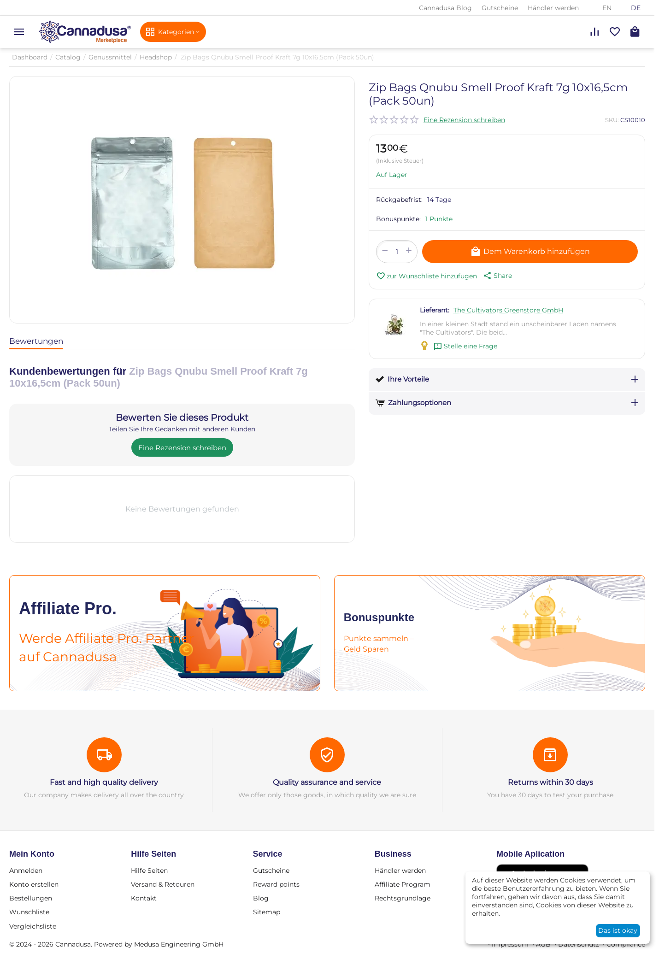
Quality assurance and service (327, 782)
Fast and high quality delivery (104, 782)
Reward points (276, 884)
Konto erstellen (34, 884)
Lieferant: (434, 310)
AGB (543, 944)
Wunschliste (29, 912)
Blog (261, 898)
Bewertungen (36, 341)
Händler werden (553, 8)
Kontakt (144, 898)
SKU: (612, 120)
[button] (497, 275)
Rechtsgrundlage (402, 898)
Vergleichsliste (32, 926)
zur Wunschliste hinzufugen (426, 276)
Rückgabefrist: (399, 199)
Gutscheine (500, 8)
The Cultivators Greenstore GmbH (508, 310)
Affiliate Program (402, 884)
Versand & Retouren (162, 884)
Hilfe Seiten (149, 870)
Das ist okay (617, 930)
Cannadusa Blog (445, 8)
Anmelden (25, 870)
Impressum (510, 944)
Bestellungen (30, 898)
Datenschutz (578, 944)
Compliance (625, 944)
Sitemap (266, 912)
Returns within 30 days (550, 782)
